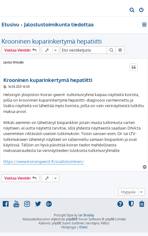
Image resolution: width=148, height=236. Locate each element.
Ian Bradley (86, 215)
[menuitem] (132, 10)
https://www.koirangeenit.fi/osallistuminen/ (43, 161)
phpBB (70, 219)
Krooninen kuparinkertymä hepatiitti (52, 41)
